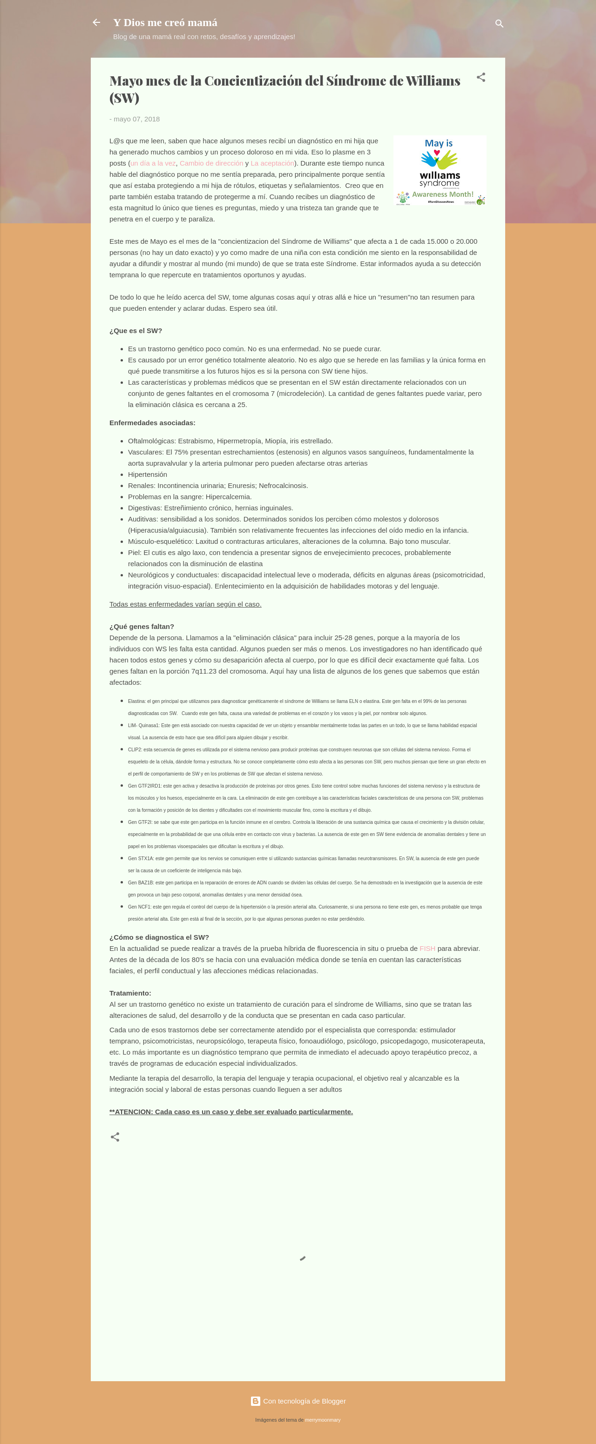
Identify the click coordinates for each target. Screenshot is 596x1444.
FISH (428, 948)
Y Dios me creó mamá (165, 22)
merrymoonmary (322, 1420)
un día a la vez (153, 163)
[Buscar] (499, 25)
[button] (481, 79)
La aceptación (272, 163)
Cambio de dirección (212, 163)
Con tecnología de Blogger (298, 1401)
